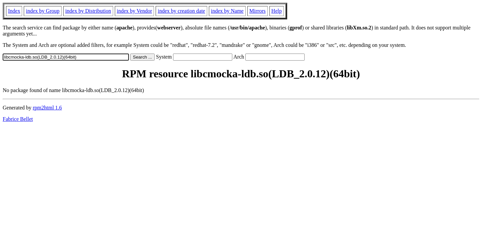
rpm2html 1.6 (47, 107)
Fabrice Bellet (18, 119)
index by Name (227, 11)
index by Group (42, 11)
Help (276, 11)
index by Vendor (134, 11)
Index (14, 11)
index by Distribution (88, 11)
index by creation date (181, 11)
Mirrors (257, 11)
